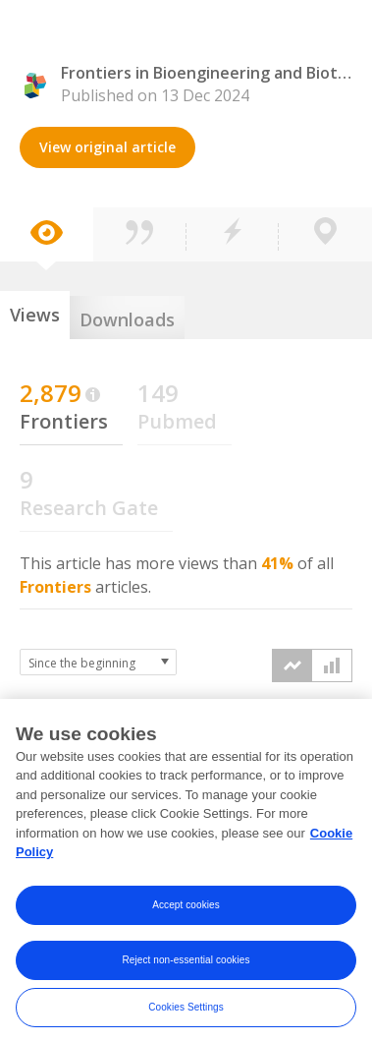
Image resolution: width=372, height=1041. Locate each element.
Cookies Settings (186, 1015)
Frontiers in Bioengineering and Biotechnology (206, 73)
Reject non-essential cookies (185, 967)
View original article (107, 147)
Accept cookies (186, 912)
